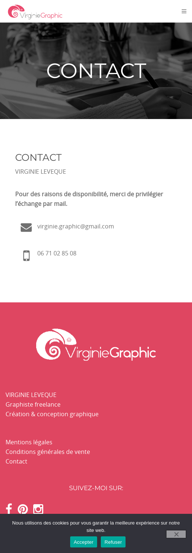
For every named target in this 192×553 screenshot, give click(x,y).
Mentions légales (29, 442)
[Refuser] (176, 534)
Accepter (83, 542)
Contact (16, 461)
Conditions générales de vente (48, 452)
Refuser (113, 542)
